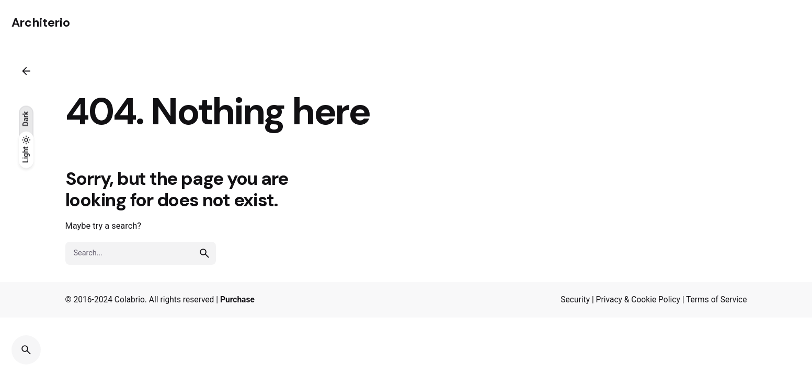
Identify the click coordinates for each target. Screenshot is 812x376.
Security (575, 299)
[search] (204, 253)
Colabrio (130, 299)
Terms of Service (716, 299)
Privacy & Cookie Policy (638, 299)
